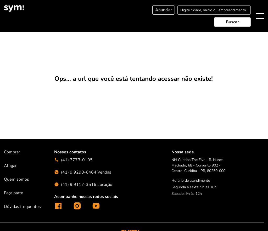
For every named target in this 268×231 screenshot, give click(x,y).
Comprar (12, 152)
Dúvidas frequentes (22, 206)
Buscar (232, 22)
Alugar (10, 165)
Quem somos (16, 179)
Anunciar (163, 10)
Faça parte (13, 193)
